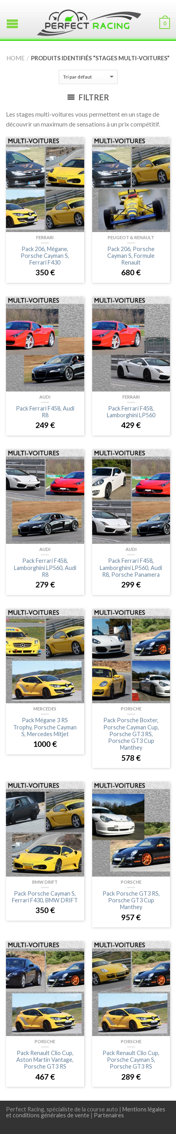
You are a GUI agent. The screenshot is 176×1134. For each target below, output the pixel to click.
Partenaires (109, 1115)
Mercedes (44, 708)
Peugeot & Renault (131, 237)
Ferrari (45, 237)
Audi (44, 396)
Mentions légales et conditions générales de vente (85, 1112)
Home (15, 57)
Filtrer (88, 97)
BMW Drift (45, 882)
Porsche (131, 708)
